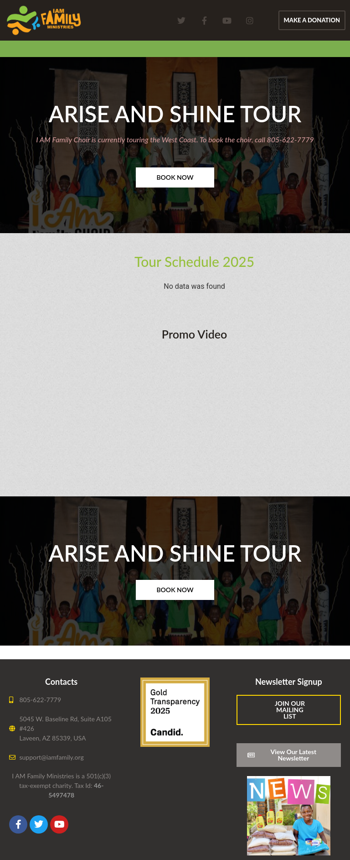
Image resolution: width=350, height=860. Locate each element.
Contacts (61, 682)
